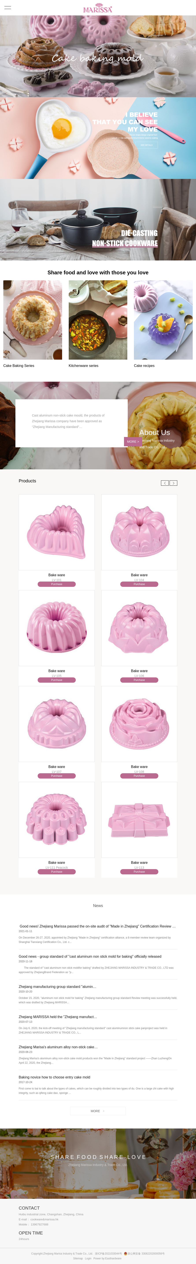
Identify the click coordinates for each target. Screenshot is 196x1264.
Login (88, 1258)
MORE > (127, 440)
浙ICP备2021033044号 (108, 1253)
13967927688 (39, 1224)
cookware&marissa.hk (44, 1219)
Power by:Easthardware (107, 1258)
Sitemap (78, 1258)
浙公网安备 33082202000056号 (146, 1253)
